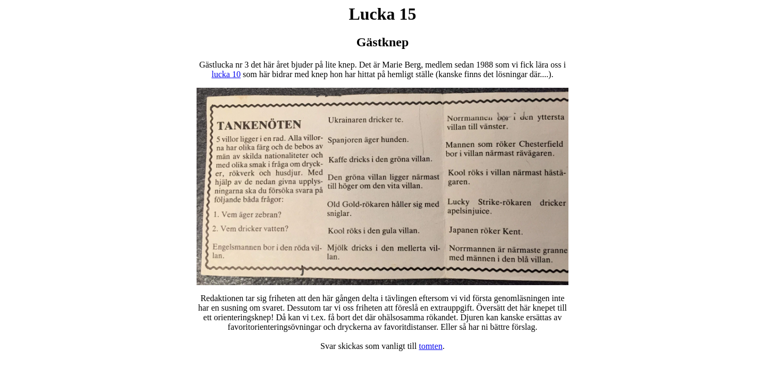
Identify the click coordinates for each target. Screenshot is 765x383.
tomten (430, 346)
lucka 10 (226, 74)
